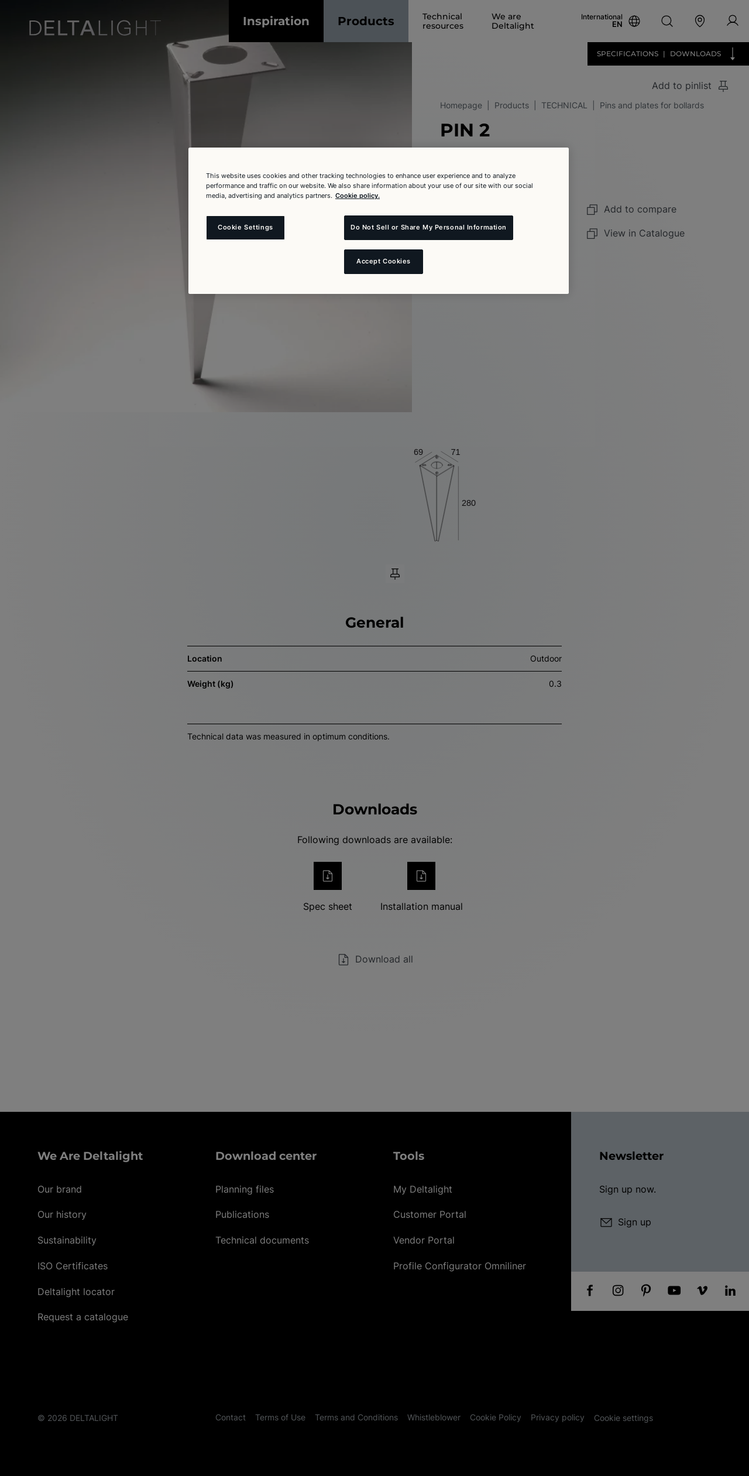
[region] (378, 221)
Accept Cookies (383, 261)
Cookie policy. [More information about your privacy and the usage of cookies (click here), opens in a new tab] (357, 195)
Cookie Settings (245, 227)
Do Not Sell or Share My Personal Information (429, 227)
